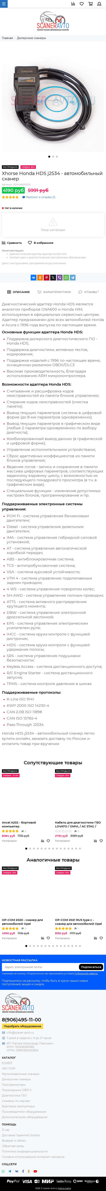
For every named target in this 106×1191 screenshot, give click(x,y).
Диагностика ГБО (14, 1095)
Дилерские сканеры (16, 1079)
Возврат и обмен (14, 1140)
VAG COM (8, 1068)
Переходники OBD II (16, 1090)
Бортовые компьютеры (18, 1106)
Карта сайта (64, 1188)
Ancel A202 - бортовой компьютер (19, 824)
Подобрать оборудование (22, 1026)
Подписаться (91, 967)
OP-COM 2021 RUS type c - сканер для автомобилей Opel (78, 922)
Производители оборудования (24, 1111)
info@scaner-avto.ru (20, 1032)
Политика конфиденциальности (25, 1151)
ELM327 (7, 1063)
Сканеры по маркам (16, 1101)
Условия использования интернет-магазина (33, 1157)
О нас (6, 1130)
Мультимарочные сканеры (20, 1074)
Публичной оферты (86, 973)
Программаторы (13, 1084)
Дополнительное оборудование (25, 1117)
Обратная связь (13, 1146)
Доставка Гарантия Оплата (21, 1135)
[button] (49, 157)
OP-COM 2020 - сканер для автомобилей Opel (22, 922)
